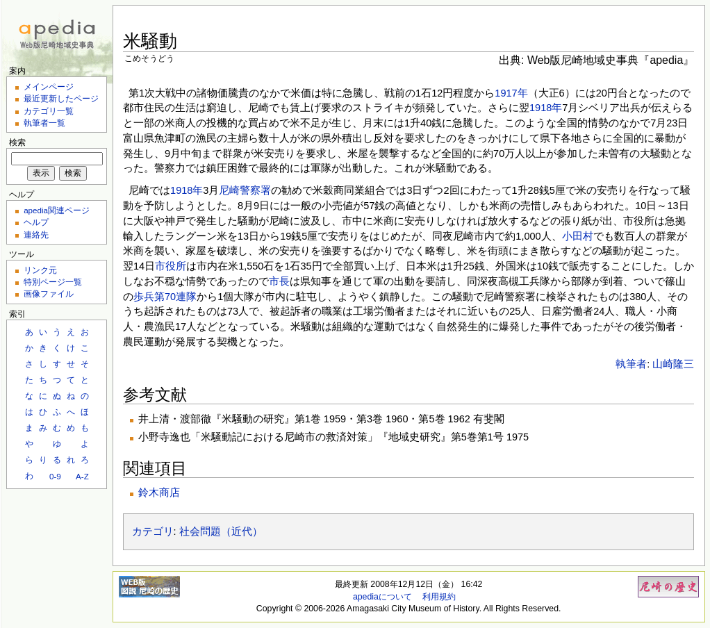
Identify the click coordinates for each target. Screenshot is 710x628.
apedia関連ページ (57, 210)
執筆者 (631, 364)
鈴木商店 (159, 492)
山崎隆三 (673, 364)
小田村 (577, 236)
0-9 (55, 476)
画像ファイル (49, 293)
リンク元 (40, 269)
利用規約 (439, 597)
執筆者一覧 (44, 122)
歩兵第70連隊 (165, 296)
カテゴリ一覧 (49, 110)
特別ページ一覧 (53, 281)
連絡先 (36, 234)
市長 (279, 281)
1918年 (545, 107)
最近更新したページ (61, 98)
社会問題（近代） (221, 531)
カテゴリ (153, 531)
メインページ (49, 86)
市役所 (170, 266)
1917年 (511, 93)
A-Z (82, 476)
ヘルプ (36, 221)
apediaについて (382, 597)
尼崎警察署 (245, 190)
